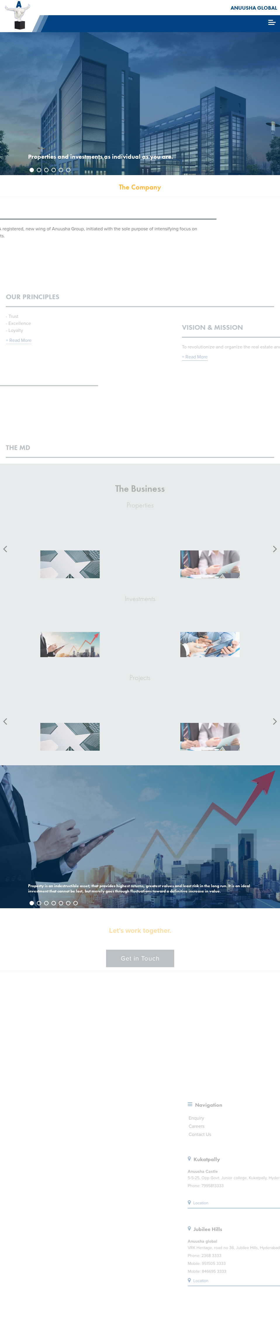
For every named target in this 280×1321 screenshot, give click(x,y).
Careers (262, 1126)
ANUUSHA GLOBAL (254, 7)
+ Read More (19, 352)
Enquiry (262, 1118)
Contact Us (265, 1134)
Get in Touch (140, 962)
